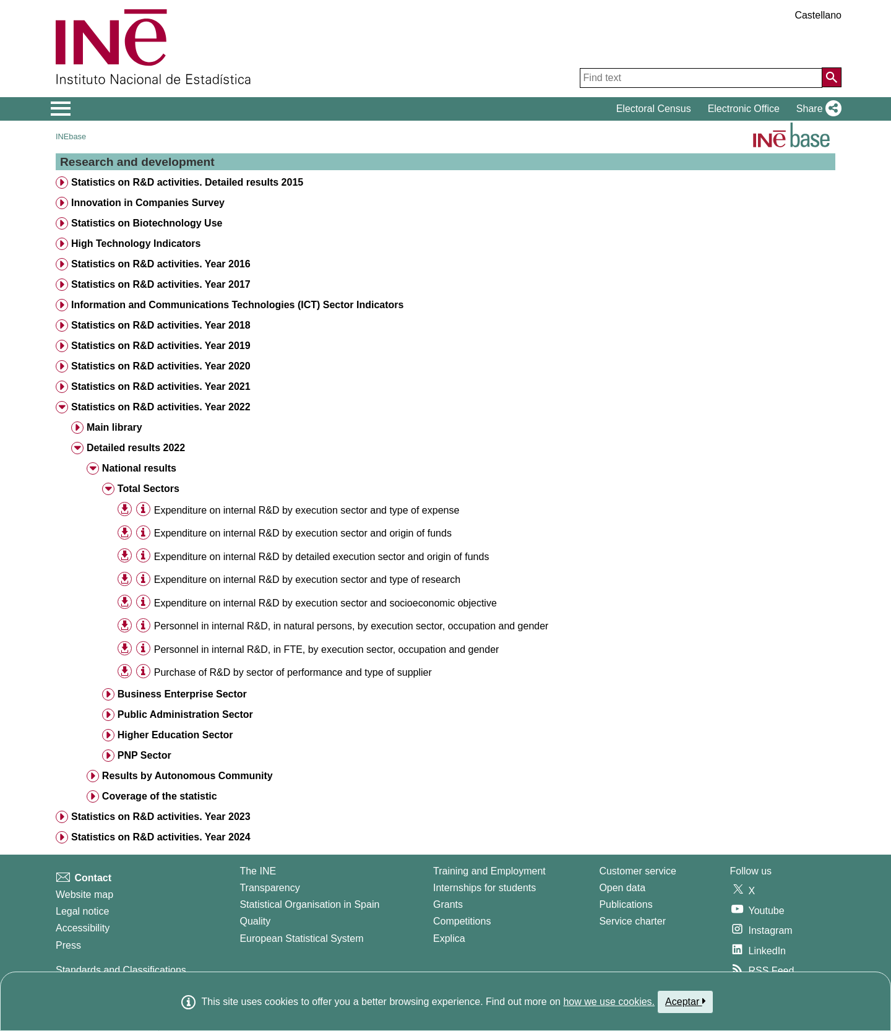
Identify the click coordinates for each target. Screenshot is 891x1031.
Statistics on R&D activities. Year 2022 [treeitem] (161, 407)
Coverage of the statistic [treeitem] (159, 796)
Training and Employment (489, 871)
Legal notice (82, 911)
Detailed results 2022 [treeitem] (136, 447)
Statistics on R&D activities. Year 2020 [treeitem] (161, 366)
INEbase (71, 136)
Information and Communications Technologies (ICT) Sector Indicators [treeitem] (237, 305)
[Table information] (143, 509)
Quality (254, 921)
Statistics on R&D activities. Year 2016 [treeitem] (161, 264)
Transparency (269, 887)
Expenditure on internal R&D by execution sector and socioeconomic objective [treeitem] (325, 603)
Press (68, 945)
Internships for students (484, 887)
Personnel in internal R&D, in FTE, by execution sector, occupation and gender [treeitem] (326, 649)
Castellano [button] (818, 15)
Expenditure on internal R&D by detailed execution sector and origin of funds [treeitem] (321, 556)
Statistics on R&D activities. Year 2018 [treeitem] (161, 325)
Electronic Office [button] (744, 108)
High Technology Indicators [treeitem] (136, 243)
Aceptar (685, 1001)
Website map (84, 894)
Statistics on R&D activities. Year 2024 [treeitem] (161, 837)
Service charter (632, 921)
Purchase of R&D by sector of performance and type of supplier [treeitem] (293, 672)
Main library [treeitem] (114, 427)
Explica (449, 938)
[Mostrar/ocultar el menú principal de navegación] (61, 109)
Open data (622, 887)
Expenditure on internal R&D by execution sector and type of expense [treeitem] (307, 510)
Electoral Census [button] (653, 108)
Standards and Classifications (121, 970)
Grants (448, 904)
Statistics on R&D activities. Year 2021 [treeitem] (161, 386)
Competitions (462, 921)
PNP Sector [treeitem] (144, 755)
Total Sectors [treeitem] (148, 488)
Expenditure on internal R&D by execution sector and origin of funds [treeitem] (303, 533)
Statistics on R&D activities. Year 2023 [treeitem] (161, 816)
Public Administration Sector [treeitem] (185, 714)
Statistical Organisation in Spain (309, 904)
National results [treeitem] (139, 468)
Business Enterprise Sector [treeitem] (182, 694)
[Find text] (701, 78)
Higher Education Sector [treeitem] (175, 735)
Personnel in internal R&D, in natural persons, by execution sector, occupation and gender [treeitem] (351, 626)
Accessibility (83, 928)
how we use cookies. (609, 1001)
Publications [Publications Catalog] (625, 904)
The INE (257, 871)
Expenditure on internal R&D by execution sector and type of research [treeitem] (307, 579)
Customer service (637, 871)
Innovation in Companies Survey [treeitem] (148, 202)
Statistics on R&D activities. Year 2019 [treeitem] (161, 345)
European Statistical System (301, 938)
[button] (816, 109)
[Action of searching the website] (832, 77)
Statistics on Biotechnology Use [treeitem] (146, 223)
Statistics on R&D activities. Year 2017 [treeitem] (161, 284)
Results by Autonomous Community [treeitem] (187, 775)
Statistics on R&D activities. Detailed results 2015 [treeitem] (187, 182)
